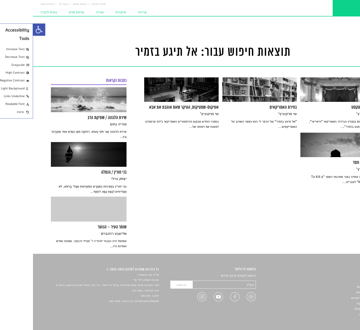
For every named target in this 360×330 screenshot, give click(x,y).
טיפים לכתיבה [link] (332, 303)
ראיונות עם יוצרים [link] (330, 298)
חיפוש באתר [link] (14, 4)
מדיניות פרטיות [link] (332, 308)
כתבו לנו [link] (30, 4)
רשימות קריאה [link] (332, 292)
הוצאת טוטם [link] (47, 4)
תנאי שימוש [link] (334, 314)
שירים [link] (338, 281)
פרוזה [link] (109, 12)
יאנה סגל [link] (113, 296)
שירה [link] (67, 12)
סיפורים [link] (337, 276)
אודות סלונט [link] (66, 4)
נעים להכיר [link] (15, 12)
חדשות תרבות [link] (333, 287)
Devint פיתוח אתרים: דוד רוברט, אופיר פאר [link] (101, 301)
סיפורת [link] (87, 12)
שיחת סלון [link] (43, 12)
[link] (6, 30)
